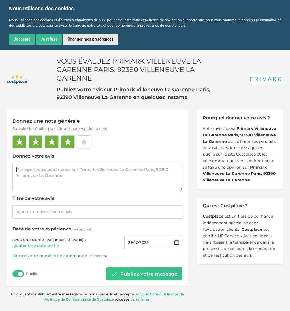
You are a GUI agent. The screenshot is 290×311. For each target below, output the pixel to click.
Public (31, 274)
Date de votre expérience (51, 229)
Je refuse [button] (49, 39)
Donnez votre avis (33, 156)
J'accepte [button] (22, 39)
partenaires (140, 299)
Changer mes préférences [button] (91, 39)
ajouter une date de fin (35, 245)
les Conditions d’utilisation (157, 294)
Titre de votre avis (33, 198)
